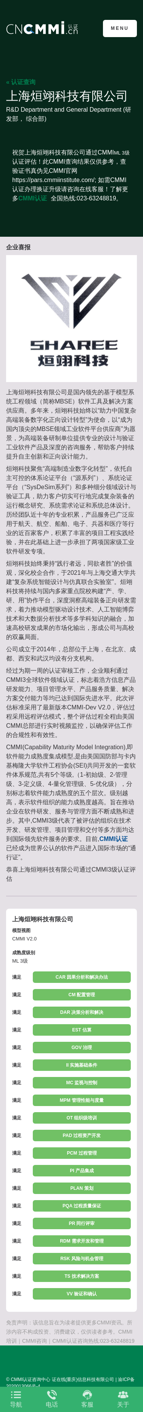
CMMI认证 (32, 198)
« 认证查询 (20, 82)
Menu (120, 28)
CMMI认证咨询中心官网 (43, 27)
